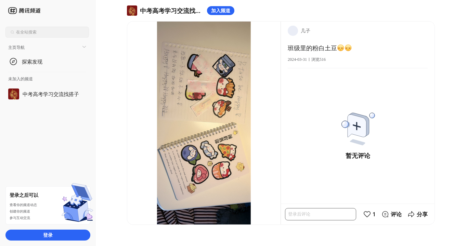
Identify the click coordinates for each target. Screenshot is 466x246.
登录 (48, 235)
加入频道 (220, 10)
